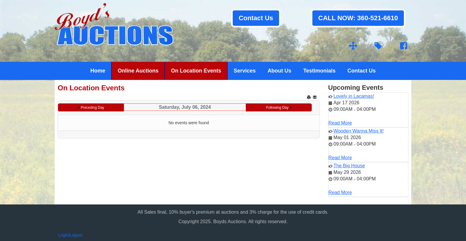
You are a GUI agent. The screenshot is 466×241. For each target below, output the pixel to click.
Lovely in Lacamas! (353, 96)
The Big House (349, 165)
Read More (340, 122)
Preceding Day (92, 107)
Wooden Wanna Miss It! (358, 130)
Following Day (277, 107)
